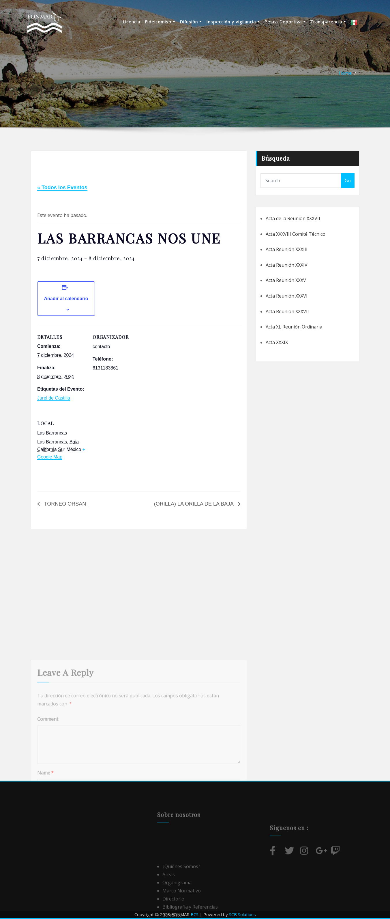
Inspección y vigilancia (233, 22)
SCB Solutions (242, 914)
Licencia (131, 22)
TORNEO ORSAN (64, 504)
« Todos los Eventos (62, 187)
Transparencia (328, 22)
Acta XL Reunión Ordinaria (294, 327)
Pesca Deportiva (284, 22)
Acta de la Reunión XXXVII (293, 218)
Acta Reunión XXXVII (287, 311)
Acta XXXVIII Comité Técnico (295, 234)
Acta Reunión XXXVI (287, 296)
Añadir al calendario (66, 298)
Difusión (191, 22)
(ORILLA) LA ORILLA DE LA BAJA (194, 504)
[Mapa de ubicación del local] (123, 451)
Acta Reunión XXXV (286, 280)
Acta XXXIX (277, 342)
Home (345, 73)
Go (348, 180)
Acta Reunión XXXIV (287, 265)
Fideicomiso (160, 22)
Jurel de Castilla (53, 398)
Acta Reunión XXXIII (287, 249)
